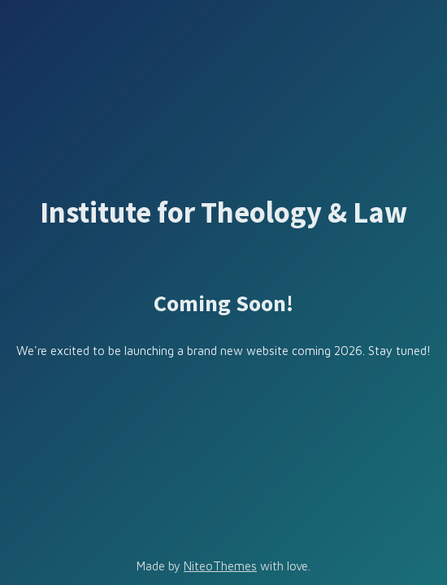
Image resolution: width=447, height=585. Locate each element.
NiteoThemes (220, 566)
